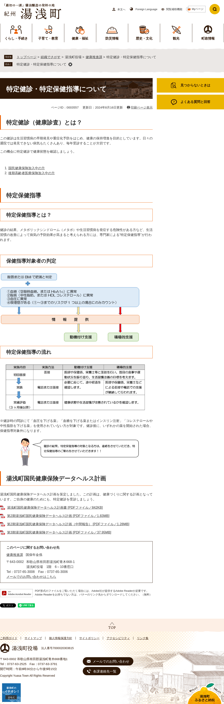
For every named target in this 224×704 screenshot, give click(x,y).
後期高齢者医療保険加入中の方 (31, 173)
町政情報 (208, 38)
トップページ (27, 57)
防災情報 (112, 38)
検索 (214, 9)
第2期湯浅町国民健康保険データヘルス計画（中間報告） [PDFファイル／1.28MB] (68, 524)
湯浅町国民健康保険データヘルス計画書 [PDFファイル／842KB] (55, 507)
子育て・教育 (48, 38)
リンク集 (143, 638)
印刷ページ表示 (142, 107)
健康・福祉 (80, 38)
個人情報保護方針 (60, 638)
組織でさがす (51, 57)
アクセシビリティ (118, 638)
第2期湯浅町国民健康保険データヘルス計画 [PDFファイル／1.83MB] (58, 516)
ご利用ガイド (8, 638)
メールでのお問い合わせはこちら (31, 576)
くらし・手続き (16, 38)
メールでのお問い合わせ (111, 661)
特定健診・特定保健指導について (41, 64)
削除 (70, 64)
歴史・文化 (144, 38)
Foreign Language (146, 9)
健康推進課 (94, 57)
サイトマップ (33, 638)
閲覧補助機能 (174, 9)
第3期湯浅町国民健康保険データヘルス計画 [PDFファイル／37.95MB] (59, 532)
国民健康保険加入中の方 (26, 168)
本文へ (121, 9)
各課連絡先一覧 (104, 671)
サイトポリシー (89, 638)
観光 (176, 38)
